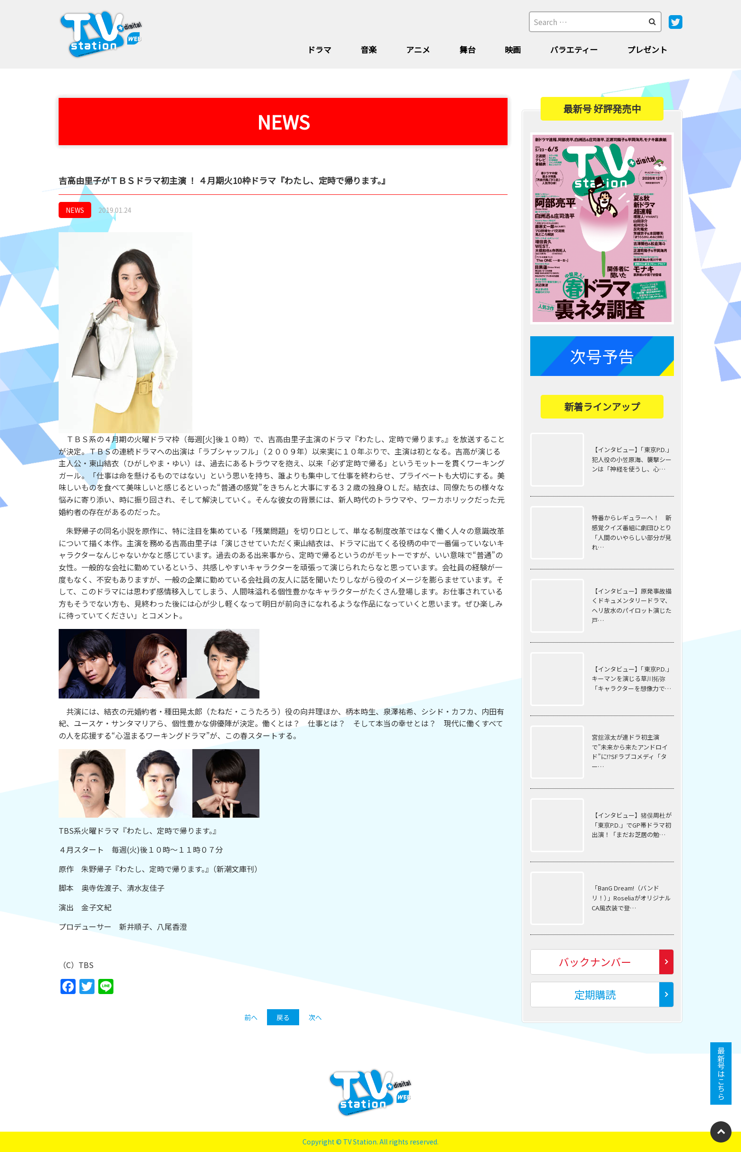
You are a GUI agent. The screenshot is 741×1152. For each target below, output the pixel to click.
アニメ (418, 49)
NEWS (75, 210)
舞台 (467, 49)
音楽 (369, 49)
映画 (513, 49)
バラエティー (574, 49)
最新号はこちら (721, 1073)
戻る (283, 1017)
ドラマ (319, 49)
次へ (315, 1017)
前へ (251, 1017)
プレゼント (647, 49)
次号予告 (602, 355)
